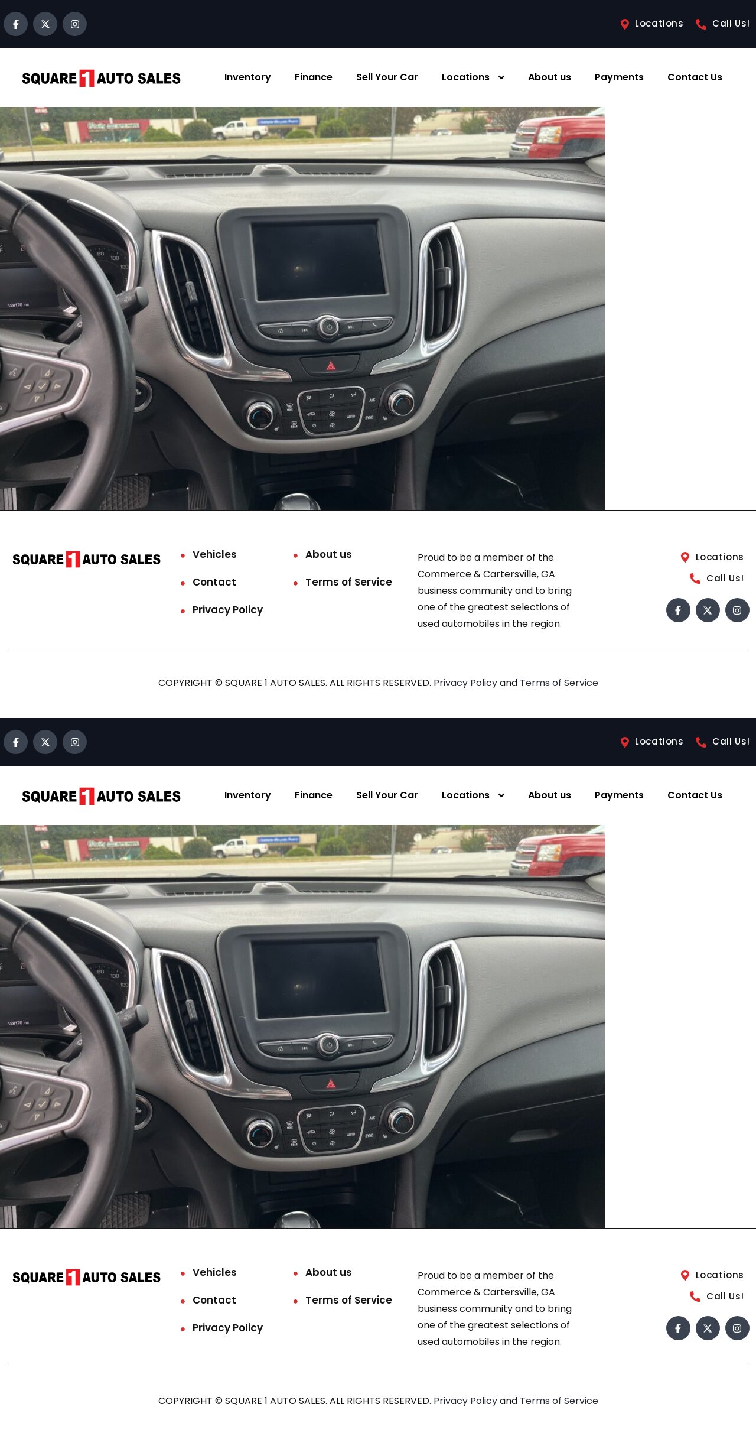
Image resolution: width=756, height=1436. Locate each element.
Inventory (247, 77)
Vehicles (215, 554)
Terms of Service (348, 582)
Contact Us (694, 77)
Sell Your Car (387, 77)
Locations (466, 77)
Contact (214, 582)
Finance (314, 77)
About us (549, 77)
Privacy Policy (228, 610)
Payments (619, 77)
